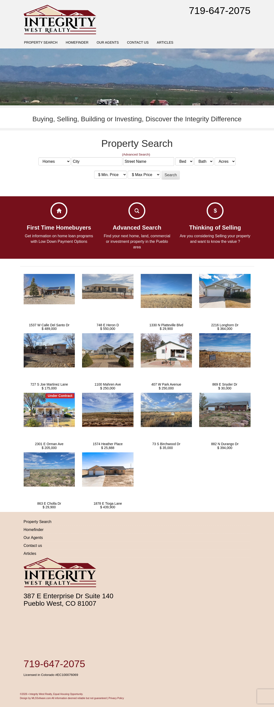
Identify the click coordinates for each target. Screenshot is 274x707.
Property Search (40, 42)
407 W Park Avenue (166, 384)
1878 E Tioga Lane (107, 503)
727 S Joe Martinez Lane (49, 384)
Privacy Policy (116, 698)
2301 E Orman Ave (49, 444)
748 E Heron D (108, 325)
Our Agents (108, 42)
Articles (165, 42)
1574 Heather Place (108, 444)
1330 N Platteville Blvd (166, 325)
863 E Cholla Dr (49, 503)
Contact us (138, 42)
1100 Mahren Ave (108, 384)
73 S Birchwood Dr (166, 444)
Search (171, 175)
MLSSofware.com (41, 698)
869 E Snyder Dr (225, 384)
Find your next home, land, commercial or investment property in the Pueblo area (137, 241)
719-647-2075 (219, 10)
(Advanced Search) (136, 154)
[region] (137, 76)
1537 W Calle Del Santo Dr (49, 325)
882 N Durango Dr (225, 444)
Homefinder (77, 42)
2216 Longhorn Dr (225, 325)
